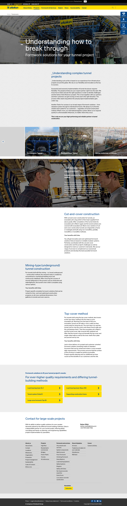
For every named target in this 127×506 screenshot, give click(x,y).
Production (28, 457)
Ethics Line (28, 467)
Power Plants (45, 454)
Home (8, 14)
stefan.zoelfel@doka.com (88, 426)
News (67, 8)
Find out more (78, 1)
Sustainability (75, 8)
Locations (28, 450)
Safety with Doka (61, 469)
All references (45, 459)
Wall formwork (61, 452)
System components (62, 450)
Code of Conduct (30, 464)
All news (74, 445)
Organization (29, 455)
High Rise (43, 445)
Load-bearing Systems (63, 461)
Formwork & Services (48, 8)
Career (84, 8)
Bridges (43, 452)
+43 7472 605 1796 (86, 428)
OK (85, 1)
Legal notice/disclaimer (37, 501)
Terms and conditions (66, 501)
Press (27, 501)
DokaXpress (75, 452)
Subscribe (69, 488)
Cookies (76, 501)
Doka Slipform (61, 459)
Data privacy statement (52, 501)
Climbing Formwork (62, 457)
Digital (60, 8)
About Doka (27, 8)
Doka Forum (60, 475)
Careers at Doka (92, 445)
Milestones (28, 453)
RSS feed (74, 454)
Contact (27, 448)
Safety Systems (61, 464)
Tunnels (43, 457)
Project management (31, 460)
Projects (36, 8)
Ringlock (59, 466)
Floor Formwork (61, 454)
